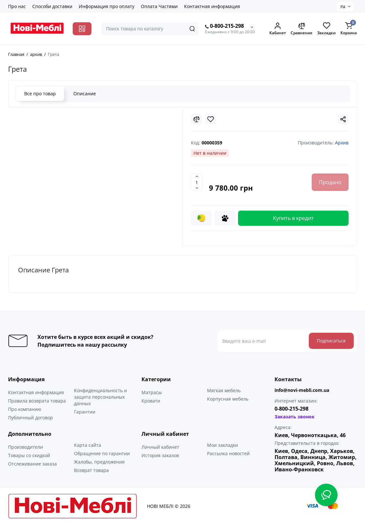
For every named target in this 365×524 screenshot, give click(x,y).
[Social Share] (343, 119)
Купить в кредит (293, 218)
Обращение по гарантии (102, 453)
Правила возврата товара (37, 401)
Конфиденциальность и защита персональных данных (100, 396)
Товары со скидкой (29, 455)
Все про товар (40, 93)
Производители (25, 447)
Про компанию (24, 409)
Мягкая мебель (224, 390)
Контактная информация (212, 6)
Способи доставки (52, 6)
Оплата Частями (159, 6)
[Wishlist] (210, 119)
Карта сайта (87, 445)
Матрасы (151, 392)
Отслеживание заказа (32, 464)
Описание (84, 93)
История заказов (160, 455)
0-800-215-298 (224, 26)
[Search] (192, 29)
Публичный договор (30, 417)
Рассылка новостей (228, 453)
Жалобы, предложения (99, 462)
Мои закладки (222, 445)
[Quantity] (197, 182)
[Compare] (196, 119)
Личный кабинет (160, 447)
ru (342, 6)
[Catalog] (82, 28)
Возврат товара (91, 470)
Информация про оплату (106, 6)
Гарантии (84, 412)
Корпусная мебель (227, 399)
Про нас (17, 6)
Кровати (150, 401)
